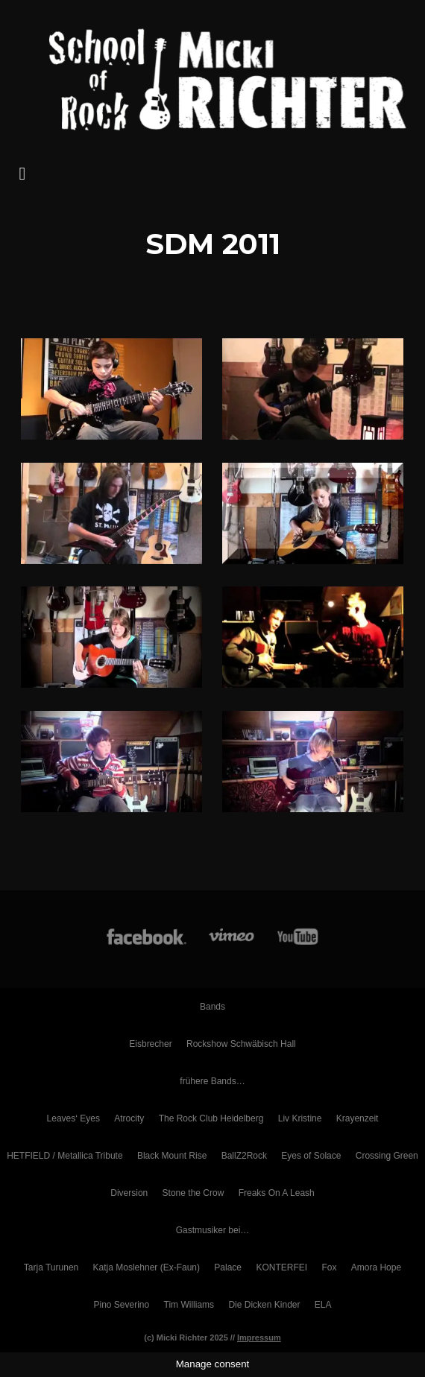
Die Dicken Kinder (264, 1305)
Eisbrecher (150, 1044)
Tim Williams (189, 1305)
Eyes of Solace (311, 1155)
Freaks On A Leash (277, 1193)
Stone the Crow (193, 1193)
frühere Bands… (212, 1081)
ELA (323, 1305)
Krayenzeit (357, 1118)
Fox (328, 1267)
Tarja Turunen (51, 1267)
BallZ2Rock (244, 1155)
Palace (228, 1267)
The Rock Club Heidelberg (211, 1118)
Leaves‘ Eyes (73, 1118)
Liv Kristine (300, 1118)
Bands (212, 1006)
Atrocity (129, 1118)
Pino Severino (121, 1305)
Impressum (259, 1337)
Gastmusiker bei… (213, 1230)
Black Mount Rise (172, 1155)
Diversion (129, 1193)
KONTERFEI (281, 1267)
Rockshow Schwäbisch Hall (241, 1044)
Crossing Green (387, 1155)
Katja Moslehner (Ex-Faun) (146, 1267)
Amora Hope (376, 1267)
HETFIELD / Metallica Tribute (64, 1155)
